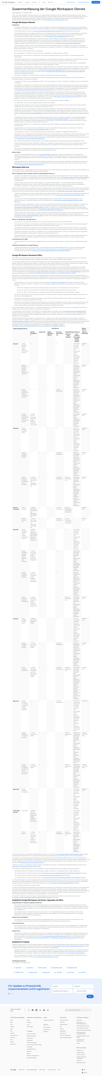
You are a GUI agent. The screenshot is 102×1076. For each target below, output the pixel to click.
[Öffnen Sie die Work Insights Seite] (30, 1026)
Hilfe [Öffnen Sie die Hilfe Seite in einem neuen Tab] (59, 1069)
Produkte (27, 2)
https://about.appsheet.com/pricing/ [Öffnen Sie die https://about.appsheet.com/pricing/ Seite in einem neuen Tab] (21, 321)
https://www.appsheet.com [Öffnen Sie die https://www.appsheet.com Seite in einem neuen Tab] (46, 154)
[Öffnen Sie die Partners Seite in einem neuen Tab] (62, 1028)
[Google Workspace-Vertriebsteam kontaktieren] (83, 2)
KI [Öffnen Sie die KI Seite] (39, 2)
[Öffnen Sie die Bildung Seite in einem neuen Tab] (28, 1053)
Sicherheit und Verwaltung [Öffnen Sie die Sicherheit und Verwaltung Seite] (34, 1017)
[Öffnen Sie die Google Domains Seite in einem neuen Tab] (80, 1052)
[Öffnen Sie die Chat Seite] (11, 1024)
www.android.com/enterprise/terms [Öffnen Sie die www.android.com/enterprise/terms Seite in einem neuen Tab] (76, 953)
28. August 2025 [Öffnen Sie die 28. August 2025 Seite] (32, 972)
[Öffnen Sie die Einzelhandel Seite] (30, 1040)
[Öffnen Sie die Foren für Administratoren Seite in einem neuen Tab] (82, 1028)
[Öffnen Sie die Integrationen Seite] (63, 1033)
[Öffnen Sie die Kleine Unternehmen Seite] (31, 1036)
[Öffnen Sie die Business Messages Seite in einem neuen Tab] (80, 1062)
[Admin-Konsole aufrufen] (71, 2)
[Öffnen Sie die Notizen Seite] (12, 1042)
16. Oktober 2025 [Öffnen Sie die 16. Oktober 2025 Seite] (18, 972)
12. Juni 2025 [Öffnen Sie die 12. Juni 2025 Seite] (81, 972)
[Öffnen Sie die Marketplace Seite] (63, 1031)
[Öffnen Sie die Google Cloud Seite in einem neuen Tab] (79, 1050)
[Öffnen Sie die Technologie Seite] (30, 1046)
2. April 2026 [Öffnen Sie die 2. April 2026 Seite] (29, 967)
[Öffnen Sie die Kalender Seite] (12, 1026)
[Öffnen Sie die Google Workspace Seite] (9, 2)
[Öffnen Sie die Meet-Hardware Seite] (47, 1027)
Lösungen (20, 2)
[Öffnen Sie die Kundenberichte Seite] (63, 1024)
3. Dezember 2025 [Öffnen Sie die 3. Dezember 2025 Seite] (72, 967)
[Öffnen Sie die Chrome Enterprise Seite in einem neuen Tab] (80, 1054)
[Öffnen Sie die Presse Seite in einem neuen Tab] (78, 1043)
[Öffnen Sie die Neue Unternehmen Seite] (31, 1033)
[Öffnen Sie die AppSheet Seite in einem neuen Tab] (45, 1031)
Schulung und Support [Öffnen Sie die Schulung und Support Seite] (83, 1017)
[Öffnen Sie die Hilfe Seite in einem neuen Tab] (83, 1070)
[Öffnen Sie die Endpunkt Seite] (29, 1022)
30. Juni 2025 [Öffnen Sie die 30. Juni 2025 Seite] (58, 972)
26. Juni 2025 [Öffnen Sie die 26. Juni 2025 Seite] (70, 972)
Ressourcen (50, 2)
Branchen (34, 2)
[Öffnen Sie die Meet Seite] (11, 1022)
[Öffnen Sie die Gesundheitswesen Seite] (31, 1049)
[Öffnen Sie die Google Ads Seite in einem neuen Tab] (79, 1060)
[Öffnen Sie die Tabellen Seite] (12, 1033)
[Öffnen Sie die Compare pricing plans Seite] (48, 1020)
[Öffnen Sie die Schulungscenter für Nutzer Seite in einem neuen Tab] (82, 1026)
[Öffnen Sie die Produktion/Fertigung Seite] (32, 1042)
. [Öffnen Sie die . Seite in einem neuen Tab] (43, 164)
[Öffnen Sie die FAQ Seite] (61, 1026)
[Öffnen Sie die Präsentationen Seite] (13, 1035)
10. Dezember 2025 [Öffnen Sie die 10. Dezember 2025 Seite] (56, 967)
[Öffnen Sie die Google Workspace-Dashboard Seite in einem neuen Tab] (83, 1030)
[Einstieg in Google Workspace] (95, 2)
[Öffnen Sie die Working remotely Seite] (64, 1020)
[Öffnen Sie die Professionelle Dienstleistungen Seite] (34, 1044)
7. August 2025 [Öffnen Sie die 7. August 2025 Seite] (46, 972)
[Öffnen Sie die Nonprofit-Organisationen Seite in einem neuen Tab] (33, 1055)
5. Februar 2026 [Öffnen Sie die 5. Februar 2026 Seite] (42, 967)
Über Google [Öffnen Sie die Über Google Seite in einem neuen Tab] (42, 1069)
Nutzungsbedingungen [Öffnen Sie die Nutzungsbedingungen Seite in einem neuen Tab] (32, 1069)
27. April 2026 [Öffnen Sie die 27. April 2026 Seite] (17, 967)
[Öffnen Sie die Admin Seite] (28, 1020)
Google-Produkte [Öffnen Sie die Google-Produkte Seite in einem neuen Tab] (52, 1069)
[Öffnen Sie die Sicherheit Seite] (62, 1022)
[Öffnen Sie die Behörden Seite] (29, 1051)
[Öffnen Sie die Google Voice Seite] (46, 1029)
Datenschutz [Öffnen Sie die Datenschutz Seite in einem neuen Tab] (22, 1069)
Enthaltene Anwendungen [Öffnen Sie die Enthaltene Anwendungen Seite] (17, 1017)
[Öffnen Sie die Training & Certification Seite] (65, 1035)
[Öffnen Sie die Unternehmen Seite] (30, 1038)
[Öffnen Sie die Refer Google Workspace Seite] (66, 1037)
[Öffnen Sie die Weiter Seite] (90, 996)
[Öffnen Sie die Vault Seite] (28, 1024)
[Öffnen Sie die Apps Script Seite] (13, 1044)
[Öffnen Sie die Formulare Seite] (12, 1037)
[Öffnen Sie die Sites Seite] (11, 1039)
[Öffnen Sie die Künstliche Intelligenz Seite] (32, 1057)
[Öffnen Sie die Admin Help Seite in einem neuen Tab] (79, 1020)
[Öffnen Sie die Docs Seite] (11, 1031)
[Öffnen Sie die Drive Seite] (11, 1028)
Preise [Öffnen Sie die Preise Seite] (43, 2)
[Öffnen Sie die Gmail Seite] (11, 1020)
